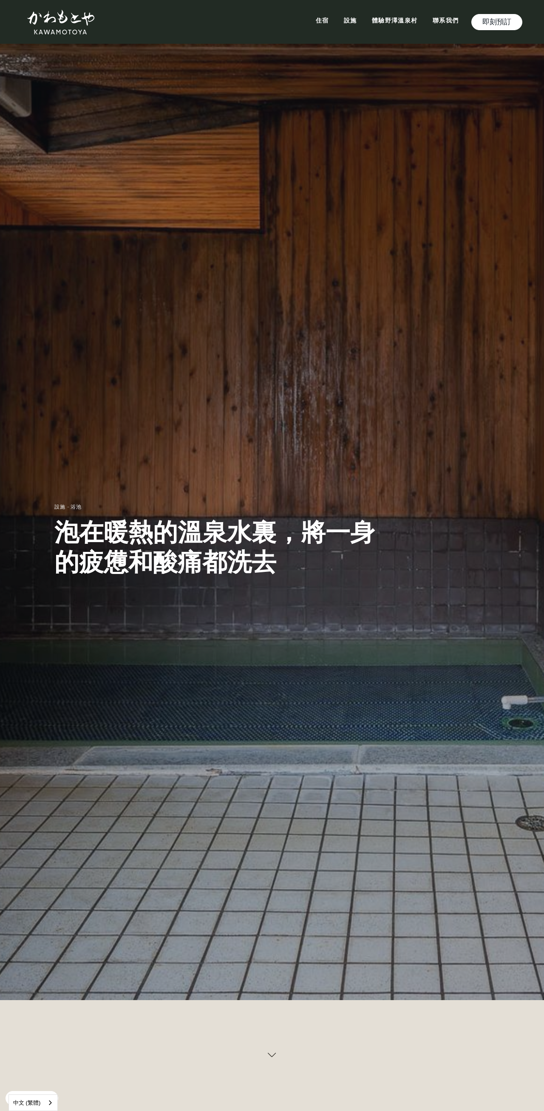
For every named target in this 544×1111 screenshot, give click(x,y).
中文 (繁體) (26, 1103)
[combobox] (33, 1102)
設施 (350, 21)
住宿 (322, 21)
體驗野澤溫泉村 (395, 21)
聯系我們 (446, 21)
